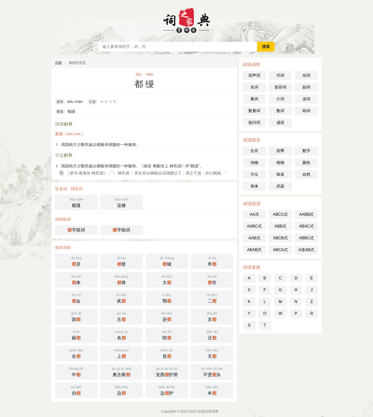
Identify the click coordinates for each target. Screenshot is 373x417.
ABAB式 (254, 250)
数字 (306, 151)
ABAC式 (306, 226)
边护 (167, 390)
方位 (254, 174)
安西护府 (167, 371)
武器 (280, 186)
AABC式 (254, 226)
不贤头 (212, 371)
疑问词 (254, 122)
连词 (306, 99)
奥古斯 (121, 371)
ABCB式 (280, 238)
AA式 (254, 214)
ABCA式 (280, 250)
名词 (254, 87)
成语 (280, 122)
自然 (306, 174)
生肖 (254, 151)
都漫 (76, 202)
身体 (254, 186)
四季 (280, 151)
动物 (254, 162)
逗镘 (121, 202)
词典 (58, 62)
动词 (306, 75)
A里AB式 (306, 250)
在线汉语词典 (186, 19)
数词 (280, 111)
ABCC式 (280, 214)
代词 (280, 75)
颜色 (306, 162)
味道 (280, 174)
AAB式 (254, 238)
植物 (280, 162)
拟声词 (254, 75)
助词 (306, 111)
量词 (254, 99)
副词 (306, 87)
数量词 (254, 111)
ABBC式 (306, 238)
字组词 (76, 230)
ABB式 (280, 226)
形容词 (280, 87)
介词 (280, 99)
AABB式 (306, 214)
